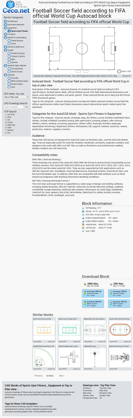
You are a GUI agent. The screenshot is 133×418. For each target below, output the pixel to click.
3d (100, 398)
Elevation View (105, 393)
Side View (103, 390)
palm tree (11, 125)
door (9, 117)
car (8, 119)
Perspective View (90, 398)
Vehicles (9, 75)
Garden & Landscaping (15, 37)
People (8, 50)
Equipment (10, 28)
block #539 (113, 369)
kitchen (10, 130)
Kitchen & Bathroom (14, 47)
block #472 (113, 341)
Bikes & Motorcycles (18, 81)
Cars (11, 87)
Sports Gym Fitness (18, 31)
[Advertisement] (41, 209)
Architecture (11, 21)
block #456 (37, 341)
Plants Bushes (15, 40)
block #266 (88, 369)
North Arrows (15, 71)
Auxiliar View (104, 395)
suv (8, 133)
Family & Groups (16, 53)
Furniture (9, 34)
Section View (88, 395)
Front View (87, 390)
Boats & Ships (15, 84)
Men (11, 59)
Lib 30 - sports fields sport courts (106, 211)
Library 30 (126, 76)
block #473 (37, 369)
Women (13, 62)
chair (9, 127)
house (10, 122)
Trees (12, 43)
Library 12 (76, 369)
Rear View (87, 393)
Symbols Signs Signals (15, 65)
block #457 (62, 341)
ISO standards (15, 68)
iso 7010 (11, 114)
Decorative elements (14, 24)
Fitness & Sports (16, 56)
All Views (86, 388)
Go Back (49, 375)
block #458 (88, 341)
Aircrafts (13, 78)
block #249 (62, 369)
